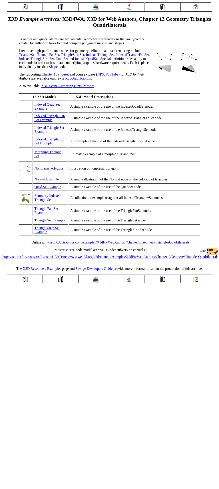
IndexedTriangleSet (100, 55)
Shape (53, 67)
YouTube (111, 74)
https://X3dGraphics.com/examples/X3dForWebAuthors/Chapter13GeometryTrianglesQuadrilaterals (117, 242)
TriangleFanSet (48, 55)
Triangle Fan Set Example (46, 211)
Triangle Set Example (49, 220)
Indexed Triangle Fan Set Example (49, 118)
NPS (100, 74)
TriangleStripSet (72, 55)
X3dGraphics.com (78, 78)
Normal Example (46, 179)
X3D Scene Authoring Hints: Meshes (67, 86)
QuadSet (62, 59)
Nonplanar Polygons (49, 168)
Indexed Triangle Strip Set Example (50, 141)
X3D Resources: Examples (42, 268)
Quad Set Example (47, 187)
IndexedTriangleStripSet (36, 59)
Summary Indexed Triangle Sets (47, 198)
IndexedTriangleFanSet (132, 55)
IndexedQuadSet (87, 59)
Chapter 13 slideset (55, 74)
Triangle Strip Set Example (47, 230)
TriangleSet (27, 55)
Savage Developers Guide (94, 268)
